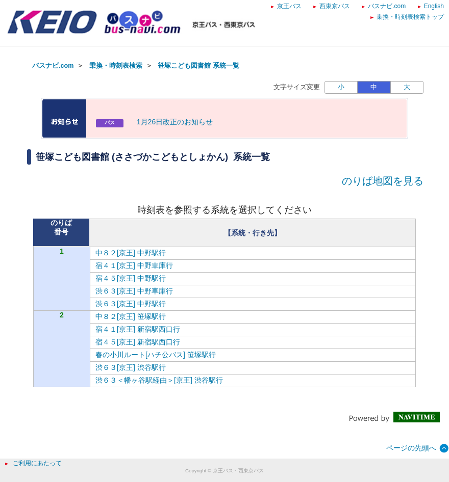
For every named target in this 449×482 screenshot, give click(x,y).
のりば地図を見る (382, 180)
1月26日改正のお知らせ (175, 122)
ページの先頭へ (411, 448)
